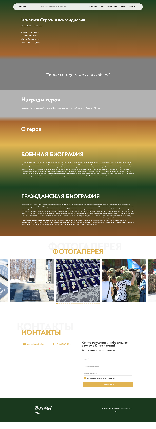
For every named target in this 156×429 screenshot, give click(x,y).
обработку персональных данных (106, 378)
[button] (57, 303)
